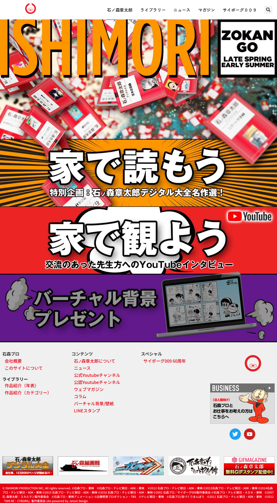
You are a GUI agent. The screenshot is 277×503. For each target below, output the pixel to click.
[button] (268, 10)
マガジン (206, 10)
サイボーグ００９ (240, 10)
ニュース (181, 10)
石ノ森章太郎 (119, 10)
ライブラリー (153, 10)
